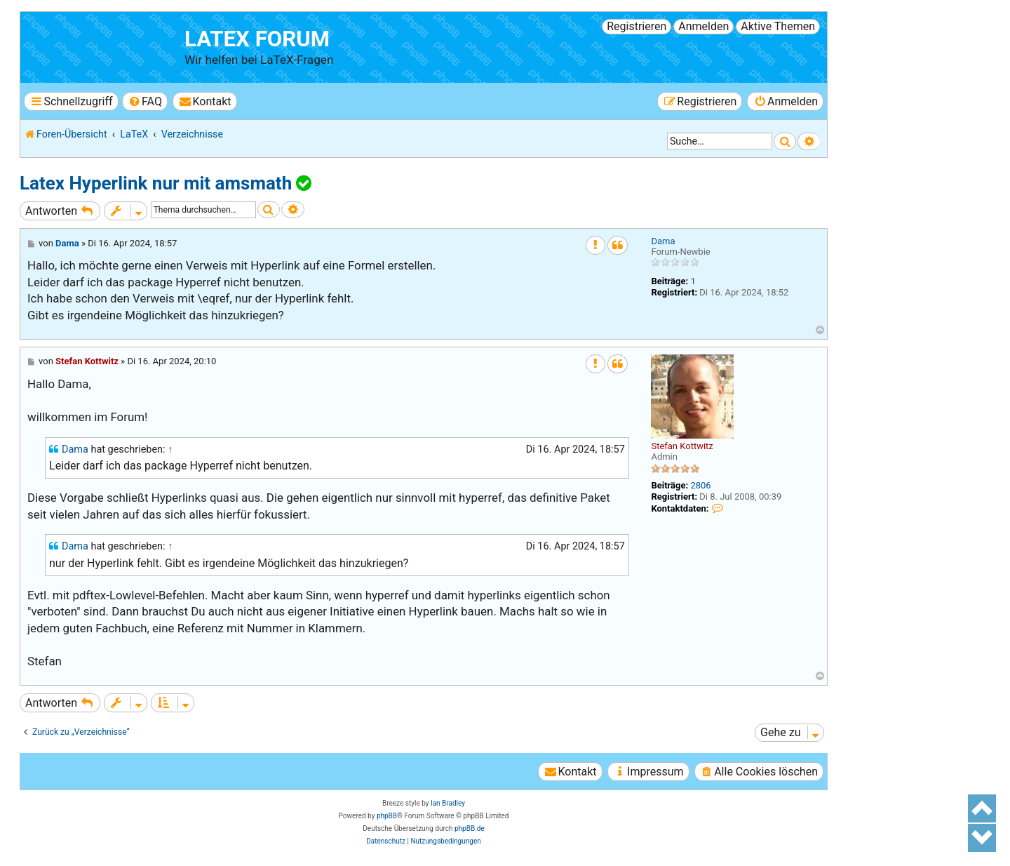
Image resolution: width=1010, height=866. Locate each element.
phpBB (387, 816)
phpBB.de (469, 828)
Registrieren (636, 26)
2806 (700, 485)
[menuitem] (145, 101)
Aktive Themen (778, 26)
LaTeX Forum (257, 39)
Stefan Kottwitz (682, 446)
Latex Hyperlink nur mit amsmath (156, 183)
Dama (663, 241)
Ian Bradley (448, 803)
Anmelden (703, 26)
